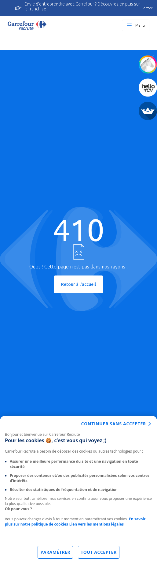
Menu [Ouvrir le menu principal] (140, 25)
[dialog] (78, 491)
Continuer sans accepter (113, 424)
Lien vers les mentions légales (96, 524)
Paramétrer (55, 552)
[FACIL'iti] (148, 111)
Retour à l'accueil (78, 284)
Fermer (147, 8)
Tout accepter (98, 552)
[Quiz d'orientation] (148, 64)
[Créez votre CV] (148, 87)
